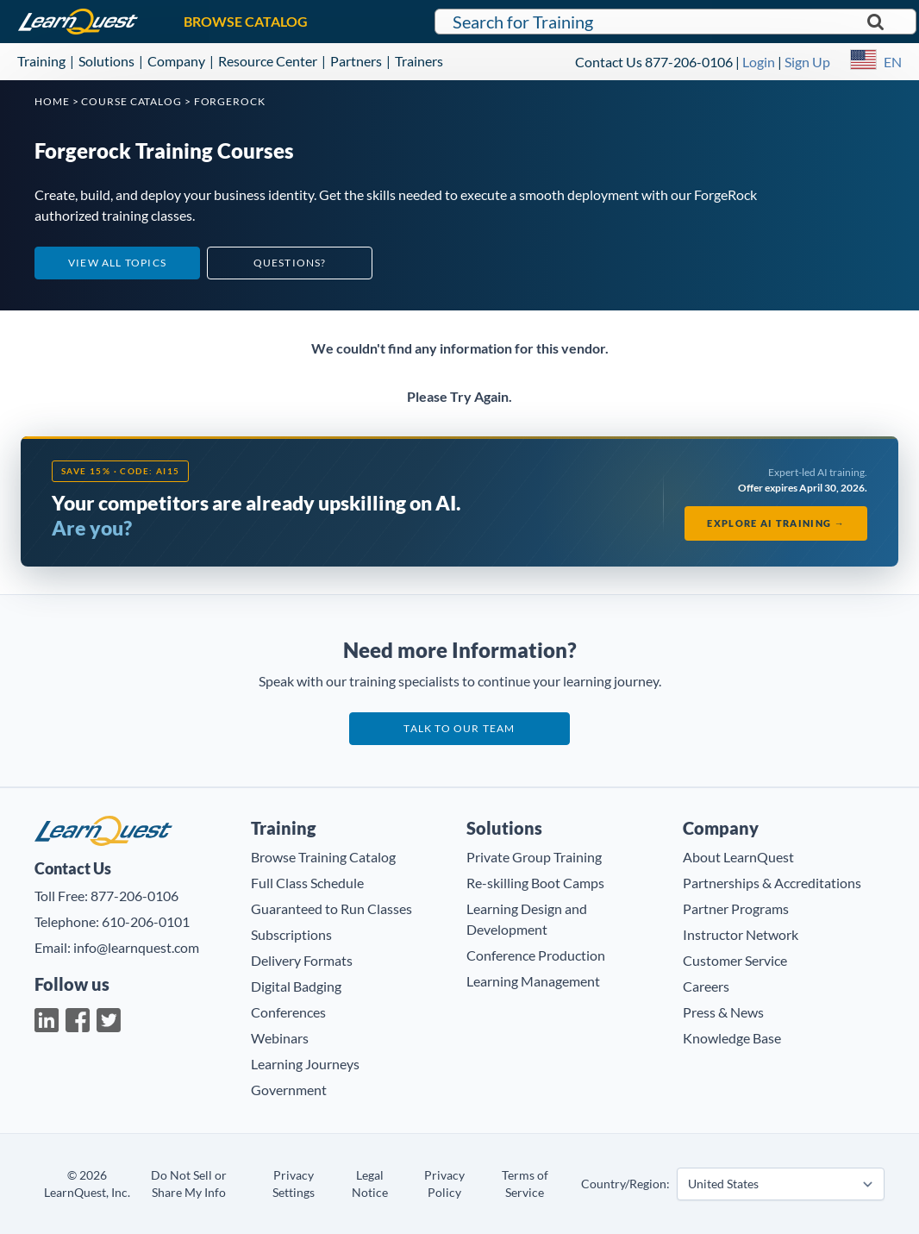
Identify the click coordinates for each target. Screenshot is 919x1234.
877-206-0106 (689, 61)
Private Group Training (534, 857)
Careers (706, 986)
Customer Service (735, 960)
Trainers (419, 61)
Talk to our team (459, 728)
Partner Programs (736, 908)
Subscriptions (291, 934)
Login (758, 61)
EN (893, 61)
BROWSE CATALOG (246, 21)
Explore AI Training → (776, 523)
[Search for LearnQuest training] (675, 21)
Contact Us (608, 61)
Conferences (288, 1012)
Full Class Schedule (307, 882)
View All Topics (117, 262)
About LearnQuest (738, 857)
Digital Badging (296, 986)
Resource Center (267, 61)
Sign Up (807, 61)
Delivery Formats (302, 960)
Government (289, 1089)
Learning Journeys (305, 1063)
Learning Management (533, 981)
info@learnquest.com (136, 947)
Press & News (723, 1012)
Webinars (280, 1038)
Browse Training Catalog (323, 857)
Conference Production (535, 955)
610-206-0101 (146, 921)
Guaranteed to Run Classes (331, 908)
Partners (356, 61)
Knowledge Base (732, 1038)
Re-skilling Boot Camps (535, 882)
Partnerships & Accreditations (772, 882)
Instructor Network (740, 934)
